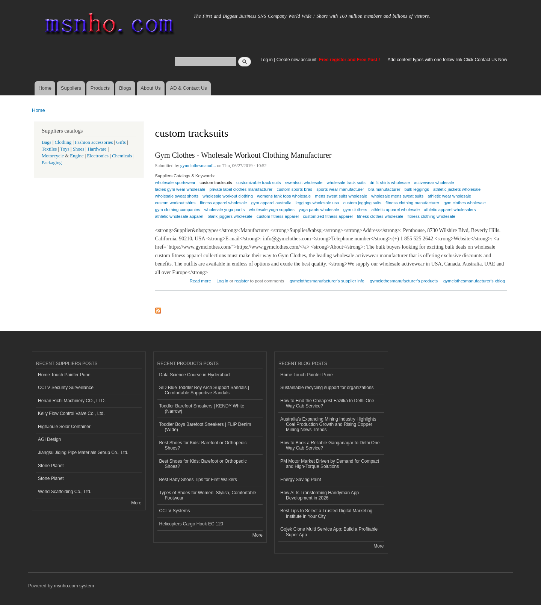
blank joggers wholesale (229, 216)
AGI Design (49, 439)
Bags (46, 142)
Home (44, 88)
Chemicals (122, 155)
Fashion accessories (94, 142)
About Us (150, 88)
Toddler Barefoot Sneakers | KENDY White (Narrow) (202, 408)
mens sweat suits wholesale (341, 196)
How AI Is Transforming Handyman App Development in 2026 (319, 495)
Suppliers (71, 88)
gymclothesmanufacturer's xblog (474, 281)
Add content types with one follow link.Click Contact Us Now (447, 59)
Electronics (98, 155)
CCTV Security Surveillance (66, 387)
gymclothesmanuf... (198, 165)
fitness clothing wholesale (431, 216)
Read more (200, 280)
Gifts (121, 142)
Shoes (79, 149)
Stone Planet (51, 465)
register (241, 281)
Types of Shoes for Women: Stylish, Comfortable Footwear (207, 495)
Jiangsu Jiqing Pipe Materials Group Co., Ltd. (83, 452)
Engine (76, 155)
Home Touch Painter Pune (64, 374)
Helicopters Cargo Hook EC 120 (191, 524)
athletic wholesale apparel (179, 216)
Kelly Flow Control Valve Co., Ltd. (71, 413)
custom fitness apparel (278, 216)
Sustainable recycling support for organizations (326, 387)
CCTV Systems (174, 510)
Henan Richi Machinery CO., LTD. (72, 400)
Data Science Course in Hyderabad (194, 374)
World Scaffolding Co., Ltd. (64, 491)
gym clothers (355, 209)
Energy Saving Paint (300, 479)
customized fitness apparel (327, 216)
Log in (266, 59)
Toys (65, 149)
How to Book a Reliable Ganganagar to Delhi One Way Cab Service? (329, 445)
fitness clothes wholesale (380, 216)
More (136, 502)
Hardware (97, 149)
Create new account (297, 59)
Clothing (63, 142)
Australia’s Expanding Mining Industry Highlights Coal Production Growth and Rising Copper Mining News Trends (328, 424)
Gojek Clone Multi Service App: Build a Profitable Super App (329, 532)
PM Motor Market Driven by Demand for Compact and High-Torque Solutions (329, 464)
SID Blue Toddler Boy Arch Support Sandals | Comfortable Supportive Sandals (204, 390)
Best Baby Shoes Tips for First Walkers (198, 479)
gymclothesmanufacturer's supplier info (327, 281)
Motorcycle (53, 155)
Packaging (52, 162)
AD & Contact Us (188, 88)
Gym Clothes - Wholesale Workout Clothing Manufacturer (243, 155)
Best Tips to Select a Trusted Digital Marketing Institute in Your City (326, 513)
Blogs (125, 88)
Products (100, 88)
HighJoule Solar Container (64, 426)
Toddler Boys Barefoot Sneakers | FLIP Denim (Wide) (205, 427)
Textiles (49, 149)
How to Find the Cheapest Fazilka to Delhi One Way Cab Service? (327, 403)
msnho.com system (74, 585)
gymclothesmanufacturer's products (404, 281)
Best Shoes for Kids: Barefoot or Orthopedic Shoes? (203, 445)
